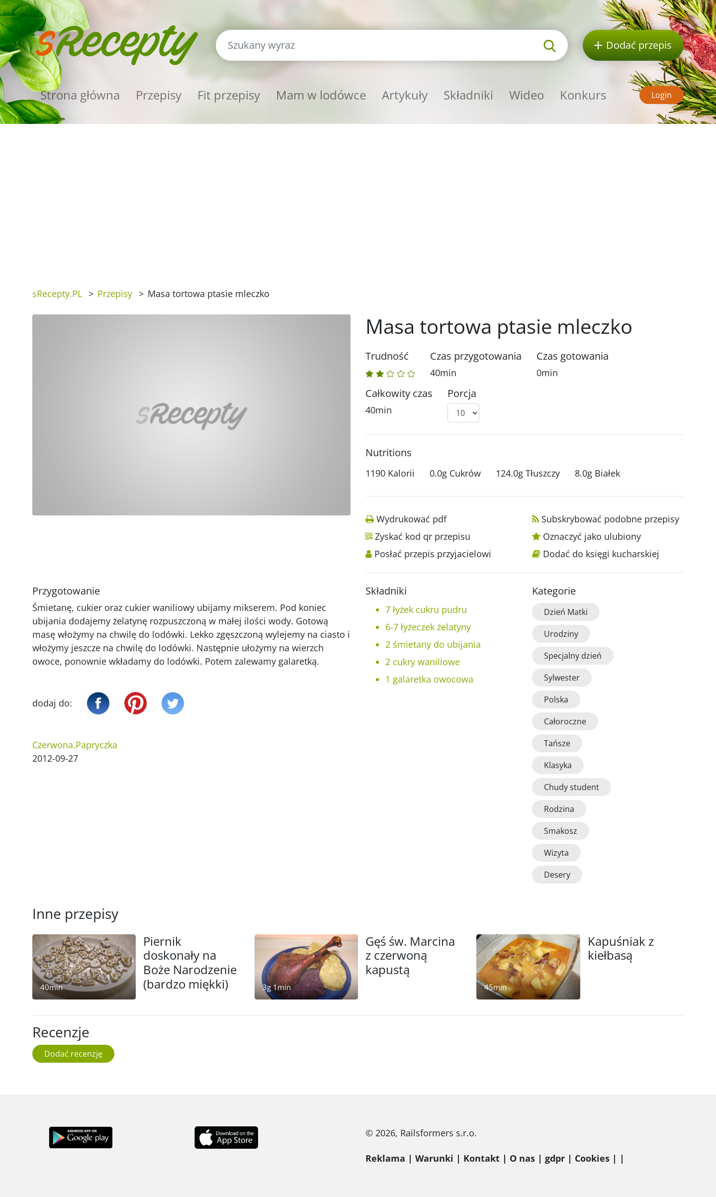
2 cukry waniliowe (422, 662)
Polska (556, 699)
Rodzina (559, 808)
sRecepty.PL (57, 293)
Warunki (434, 1158)
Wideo (526, 95)
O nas (522, 1158)
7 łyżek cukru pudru (426, 609)
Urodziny (561, 633)
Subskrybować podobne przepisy (610, 519)
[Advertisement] (358, 198)
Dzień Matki (566, 611)
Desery (557, 874)
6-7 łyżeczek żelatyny (428, 627)
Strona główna (80, 95)
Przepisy (158, 95)
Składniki (468, 95)
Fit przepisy (228, 95)
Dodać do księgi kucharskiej (601, 554)
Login (661, 95)
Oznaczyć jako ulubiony (592, 536)
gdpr (555, 1158)
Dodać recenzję (73, 1053)
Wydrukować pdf (411, 519)
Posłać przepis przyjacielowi (432, 554)
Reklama (385, 1158)
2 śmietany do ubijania (433, 644)
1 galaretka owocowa (429, 679)
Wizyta (556, 852)
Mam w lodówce (321, 95)
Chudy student (571, 787)
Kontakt (481, 1158)
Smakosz (560, 830)
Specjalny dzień (573, 655)
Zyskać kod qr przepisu (422, 536)
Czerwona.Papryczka (74, 745)
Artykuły (405, 95)
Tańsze (557, 743)
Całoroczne (565, 721)
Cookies (592, 1158)
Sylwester (562, 677)
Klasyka (558, 765)
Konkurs (583, 95)
